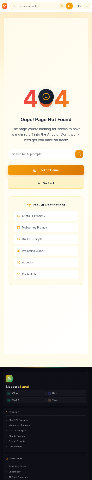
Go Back (46, 183)
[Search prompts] (37, 6)
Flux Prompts (14, 446)
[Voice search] (62, 6)
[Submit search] (69, 6)
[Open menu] (87, 6)
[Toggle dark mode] (80, 6)
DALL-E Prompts (29, 239)
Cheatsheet (13, 471)
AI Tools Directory (17, 477)
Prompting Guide (30, 250)
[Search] (46, 154)
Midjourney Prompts (32, 227)
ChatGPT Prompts (31, 216)
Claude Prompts (16, 436)
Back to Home (46, 170)
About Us (25, 262)
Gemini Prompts (15, 441)
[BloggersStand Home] (4, 6)
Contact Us (26, 274)
